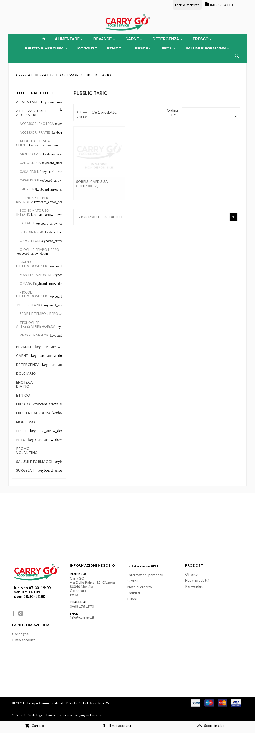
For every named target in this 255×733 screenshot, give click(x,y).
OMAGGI (27, 283)
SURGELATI (26, 470)
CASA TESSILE (30, 172)
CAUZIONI (28, 189)
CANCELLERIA (30, 163)
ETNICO (22, 395)
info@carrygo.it (82, 617)
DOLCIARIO (25, 373)
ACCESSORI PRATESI (36, 132)
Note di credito (140, 587)
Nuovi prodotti (197, 580)
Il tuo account (143, 566)
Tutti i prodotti (34, 92)
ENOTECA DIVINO (24, 384)
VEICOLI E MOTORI (34, 335)
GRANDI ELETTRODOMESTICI (32, 264)
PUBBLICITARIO (29, 305)
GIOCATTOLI (30, 241)
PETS (20, 440)
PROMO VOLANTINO (27, 450)
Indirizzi (134, 593)
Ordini (133, 581)
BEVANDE (104, 39)
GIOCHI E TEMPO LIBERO (39, 250)
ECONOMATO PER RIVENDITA (32, 200)
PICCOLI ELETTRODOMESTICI (32, 294)
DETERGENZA (167, 39)
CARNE (133, 39)
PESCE (21, 431)
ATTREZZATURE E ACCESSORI (31, 113)
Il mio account (23, 640)
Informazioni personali (145, 575)
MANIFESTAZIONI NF (36, 275)
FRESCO (202, 39)
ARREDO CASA (31, 154)
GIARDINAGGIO (32, 232)
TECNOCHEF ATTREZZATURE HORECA (35, 324)
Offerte (191, 574)
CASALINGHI (29, 180)
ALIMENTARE (69, 39)
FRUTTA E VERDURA (33, 413)
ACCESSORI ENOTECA (37, 124)
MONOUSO (25, 422)
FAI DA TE (27, 223)
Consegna (20, 634)
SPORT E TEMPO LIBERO (39, 314)
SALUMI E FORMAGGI (34, 461)
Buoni (132, 599)
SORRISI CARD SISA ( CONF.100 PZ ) (92, 184)
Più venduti (194, 586)
